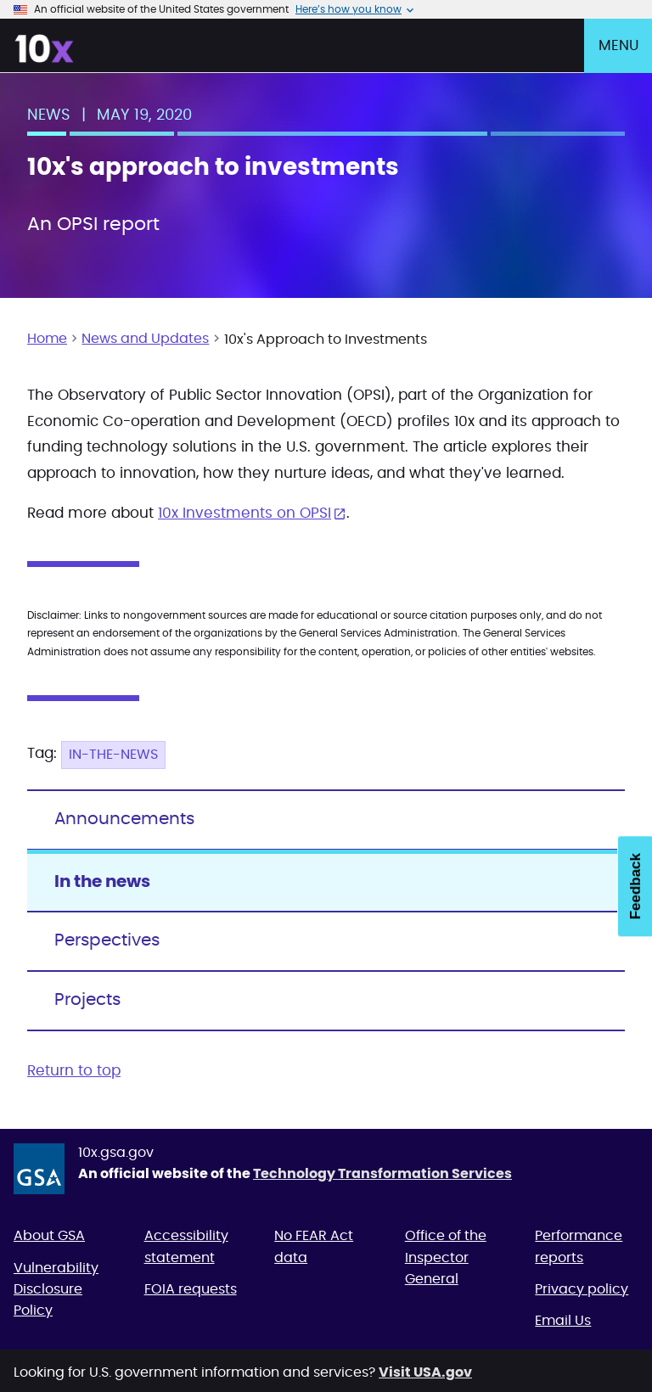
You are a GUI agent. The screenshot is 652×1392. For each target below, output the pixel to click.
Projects (87, 999)
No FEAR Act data (313, 1246)
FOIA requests (190, 1289)
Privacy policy (581, 1289)
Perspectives (107, 940)
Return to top (74, 1071)
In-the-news (113, 754)
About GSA (49, 1236)
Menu (618, 45)
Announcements (124, 819)
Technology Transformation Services (382, 1174)
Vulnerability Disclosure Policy (56, 1289)
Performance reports (578, 1246)
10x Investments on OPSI (244, 513)
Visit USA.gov (425, 1372)
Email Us (563, 1320)
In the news (102, 881)
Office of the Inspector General (445, 1257)
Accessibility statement (186, 1246)
